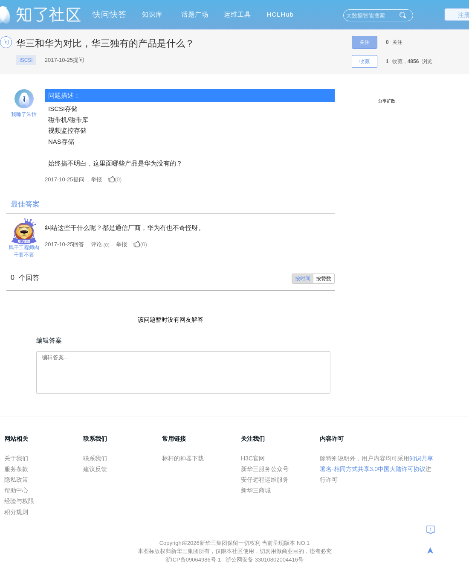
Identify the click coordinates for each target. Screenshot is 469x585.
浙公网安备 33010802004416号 (265, 559)
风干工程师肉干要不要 (24, 251)
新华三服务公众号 (265, 469)
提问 (64, 179)
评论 (96, 244)
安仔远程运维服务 (265, 479)
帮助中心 (16, 490)
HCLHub (280, 14)
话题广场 (194, 14)
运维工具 (237, 14)
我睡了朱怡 (24, 114)
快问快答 (110, 14)
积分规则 (16, 512)
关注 (364, 42)
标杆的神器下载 (183, 458)
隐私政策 (16, 479)
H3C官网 (253, 458)
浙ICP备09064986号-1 (194, 559)
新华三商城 (256, 490)
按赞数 (323, 279)
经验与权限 (19, 501)
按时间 (302, 279)
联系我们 (95, 458)
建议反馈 (95, 469)
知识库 (152, 14)
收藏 (364, 61)
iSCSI (26, 60)
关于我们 (16, 458)
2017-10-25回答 (64, 244)
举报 (96, 179)
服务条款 (16, 469)
